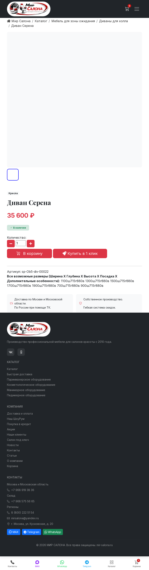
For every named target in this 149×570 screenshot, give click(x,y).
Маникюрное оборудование (26, 390)
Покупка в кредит (19, 424)
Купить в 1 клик (80, 253)
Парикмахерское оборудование (29, 379)
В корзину (29, 253)
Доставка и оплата (20, 413)
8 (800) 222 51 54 (20, 512)
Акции (11, 429)
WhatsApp (52, 532)
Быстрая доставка (19, 374)
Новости (13, 445)
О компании (15, 460)
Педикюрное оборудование (26, 395)
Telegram (31, 532)
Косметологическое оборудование (31, 384)
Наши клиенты (16, 434)
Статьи (12, 455)
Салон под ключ (18, 439)
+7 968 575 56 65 (21, 501)
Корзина (12, 466)
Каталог (12, 369)
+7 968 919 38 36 (20, 490)
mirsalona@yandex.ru (23, 518)
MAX (14, 532)
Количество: (16, 237)
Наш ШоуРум (15, 418)
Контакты (13, 450)
